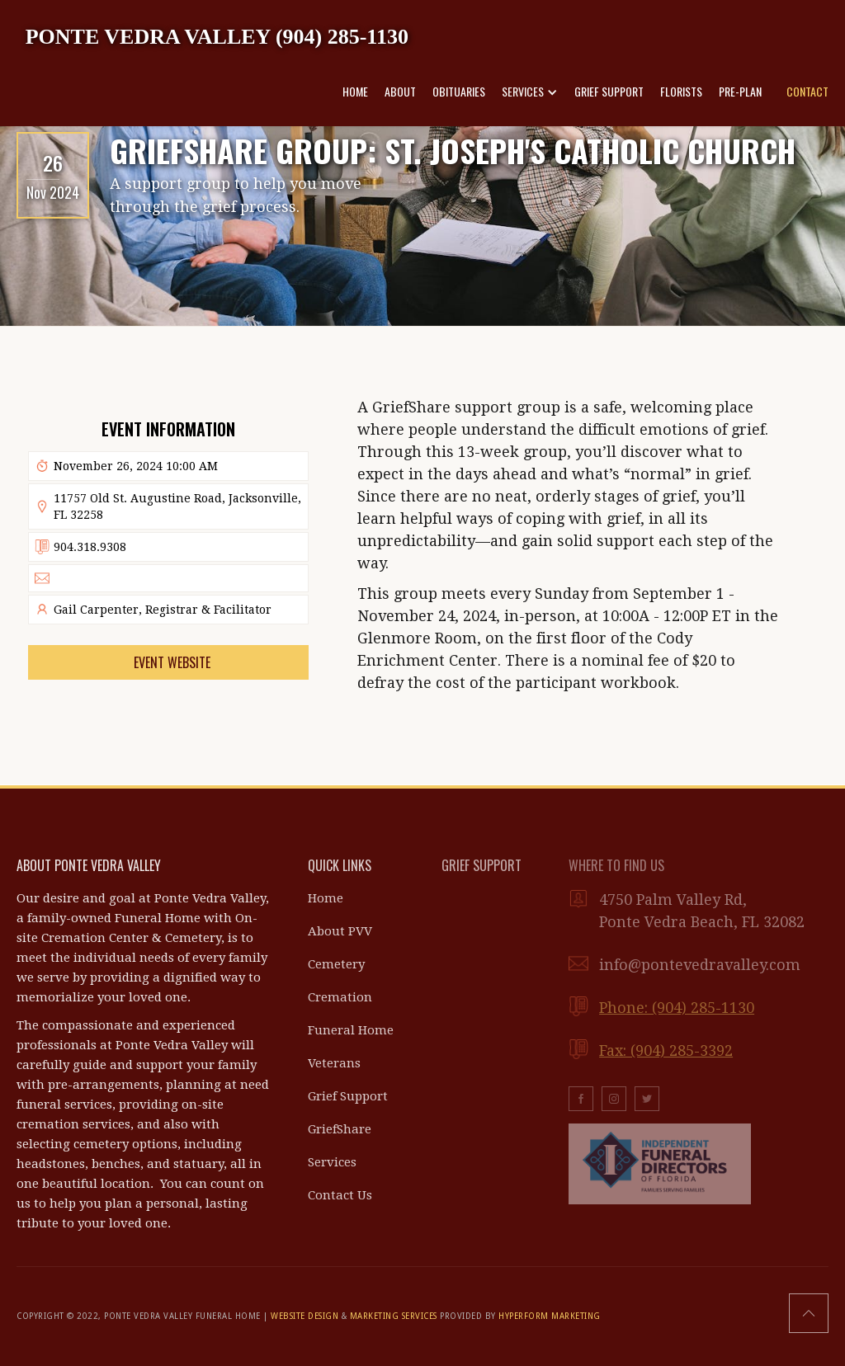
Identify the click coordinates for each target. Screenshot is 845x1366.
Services (332, 1162)
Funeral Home (351, 1030)
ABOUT (400, 91)
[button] (529, 91)
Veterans (334, 1063)
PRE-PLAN (740, 91)
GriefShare (339, 1129)
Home (325, 898)
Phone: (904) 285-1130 (676, 1007)
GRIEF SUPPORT (609, 91)
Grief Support (348, 1096)
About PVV (340, 931)
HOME (355, 91)
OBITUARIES (458, 91)
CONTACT (807, 91)
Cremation (340, 997)
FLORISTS (681, 91)
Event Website (172, 662)
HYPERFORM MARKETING (549, 1316)
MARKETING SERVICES (393, 1316)
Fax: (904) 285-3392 (666, 1050)
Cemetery (336, 964)
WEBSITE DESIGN (304, 1316)
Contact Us (340, 1195)
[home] (217, 36)
